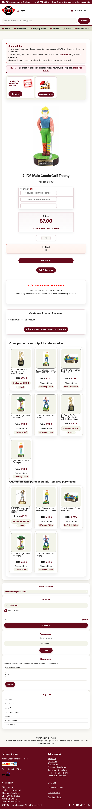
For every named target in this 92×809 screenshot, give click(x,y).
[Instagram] (73, 805)
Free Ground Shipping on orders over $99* (71, 2)
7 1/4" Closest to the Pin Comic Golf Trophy (46, 371)
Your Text (24, 189)
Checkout (46, 625)
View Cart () (80, 11)
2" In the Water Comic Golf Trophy (70, 371)
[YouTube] (77, 805)
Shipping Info (8, 787)
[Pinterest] (85, 805)
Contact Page (54, 792)
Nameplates (82, 28)
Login (46, 650)
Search (84, 20)
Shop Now (8, 700)
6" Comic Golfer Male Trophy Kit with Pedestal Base (20, 372)
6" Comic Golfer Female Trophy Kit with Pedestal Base (69, 417)
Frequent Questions (57, 767)
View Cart (14, 605)
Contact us (64, 54)
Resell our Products (57, 776)
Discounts (52, 761)
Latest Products (10, 724)
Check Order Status (11, 796)
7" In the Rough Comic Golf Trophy (20, 417)
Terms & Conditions (12, 712)
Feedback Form (55, 797)
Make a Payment (9, 799)
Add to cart (45, 260)
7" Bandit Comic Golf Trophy (45, 417)
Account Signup (11, 720)
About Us (8, 708)
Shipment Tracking (10, 793)
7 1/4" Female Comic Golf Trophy (20, 462)
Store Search (9, 704)
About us (52, 758)
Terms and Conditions (58, 770)
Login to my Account (11, 790)
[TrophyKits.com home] (8, 10)
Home (6, 28)
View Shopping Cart (11, 801)
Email (7, 674)
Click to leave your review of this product (46, 329)
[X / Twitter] (89, 805)
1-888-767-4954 (41, 2)
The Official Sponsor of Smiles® (16, 2)
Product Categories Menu (15, 592)
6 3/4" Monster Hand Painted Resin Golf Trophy (20, 510)
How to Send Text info (58, 773)
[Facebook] (69, 805)
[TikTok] (81, 805)
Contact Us (9, 716)
